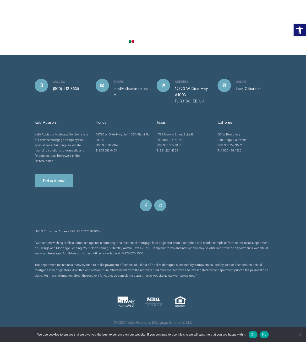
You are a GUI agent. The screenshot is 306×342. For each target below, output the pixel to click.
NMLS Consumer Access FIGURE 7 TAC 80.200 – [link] (68, 232)
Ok (253, 334)
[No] (300, 334)
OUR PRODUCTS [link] (158, 25)
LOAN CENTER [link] (194, 25)
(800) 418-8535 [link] (66, 89)
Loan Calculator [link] (248, 89)
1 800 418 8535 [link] (229, 6)
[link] (300, 30)
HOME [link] (106, 25)
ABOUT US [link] (126, 25)
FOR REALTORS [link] (225, 25)
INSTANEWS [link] (255, 25)
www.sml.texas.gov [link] (48, 254)
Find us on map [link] (53, 181)
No (264, 334)
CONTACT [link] (115, 42)
